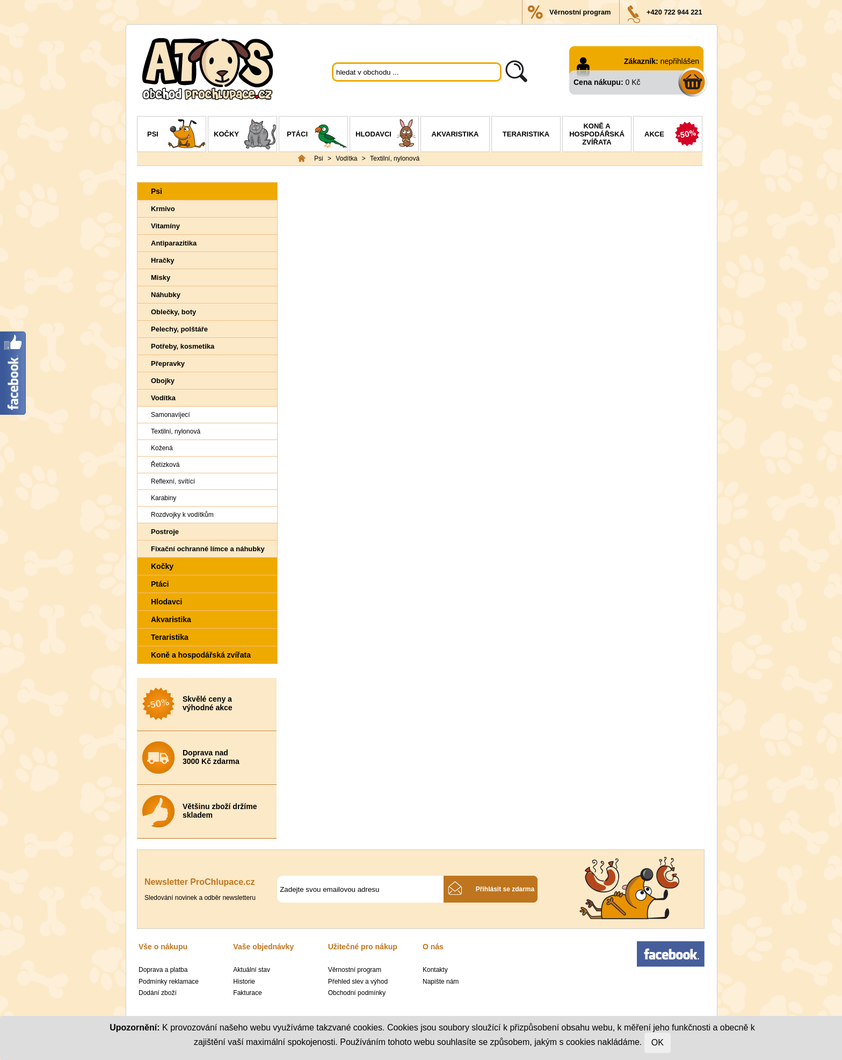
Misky (160, 277)
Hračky (162, 260)
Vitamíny (165, 226)
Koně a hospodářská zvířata (597, 134)
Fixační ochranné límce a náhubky (208, 549)
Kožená (162, 448)
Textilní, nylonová (394, 158)
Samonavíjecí (170, 415)
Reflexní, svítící (173, 481)
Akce (673, 135)
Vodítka (346, 158)
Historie (244, 981)
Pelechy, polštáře (179, 329)
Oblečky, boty (173, 312)
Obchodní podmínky (357, 993)
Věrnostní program (580, 12)
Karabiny (163, 498)
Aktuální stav (251, 970)
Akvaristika (455, 134)
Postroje (165, 532)
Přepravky (168, 363)
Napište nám (441, 981)
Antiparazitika (174, 243)
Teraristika (526, 134)
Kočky (245, 135)
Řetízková (165, 464)
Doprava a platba (163, 970)
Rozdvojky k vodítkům (182, 514)
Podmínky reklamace (169, 981)
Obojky (163, 381)
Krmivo (163, 209)
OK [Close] (657, 1042)
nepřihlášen (679, 61)
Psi (176, 135)
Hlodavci (386, 135)
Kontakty (435, 970)
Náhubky (165, 295)
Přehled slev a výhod (358, 981)
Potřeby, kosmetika (182, 346)
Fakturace (247, 993)
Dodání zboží (158, 993)
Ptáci (317, 135)
